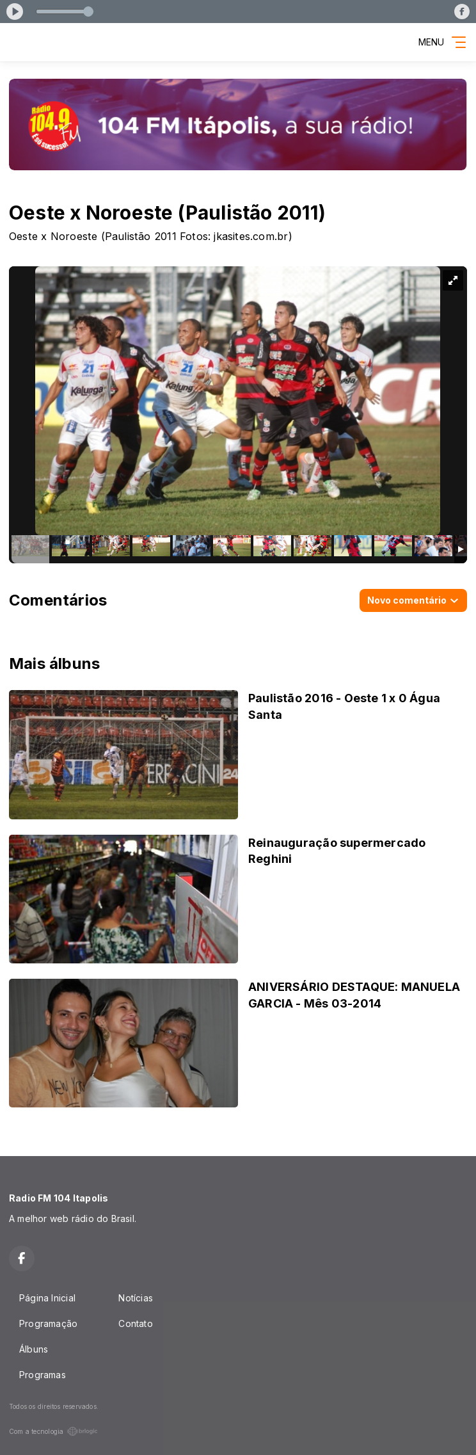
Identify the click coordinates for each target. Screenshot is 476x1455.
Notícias (135, 1297)
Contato (135, 1323)
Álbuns (33, 1349)
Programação (48, 1323)
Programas (42, 1374)
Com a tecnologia (53, 1431)
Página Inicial (47, 1297)
